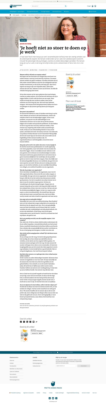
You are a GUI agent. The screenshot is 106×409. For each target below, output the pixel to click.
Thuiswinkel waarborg (15, 392)
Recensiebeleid (13, 377)
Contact (12, 363)
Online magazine (16, 15)
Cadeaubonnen (36, 366)
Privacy (44, 392)
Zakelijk (35, 357)
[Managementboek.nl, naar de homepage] (16, 7)
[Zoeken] (47, 6)
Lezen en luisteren (14, 371)
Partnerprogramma (14, 379)
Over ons (12, 360)
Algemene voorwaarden (28, 392)
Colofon (38, 392)
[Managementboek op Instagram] (56, 398)
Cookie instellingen (59, 392)
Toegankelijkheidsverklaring (73, 392)
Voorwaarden (13, 366)
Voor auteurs (13, 374)
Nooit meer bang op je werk (73, 93)
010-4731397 (93, 11)
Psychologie (23, 15)
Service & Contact (86, 392)
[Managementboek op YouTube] (53, 398)
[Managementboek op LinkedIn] (50, 398)
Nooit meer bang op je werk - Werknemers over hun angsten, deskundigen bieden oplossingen (76, 108)
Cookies (50, 392)
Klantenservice (14, 357)
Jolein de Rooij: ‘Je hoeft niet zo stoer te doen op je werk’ (39, 15)
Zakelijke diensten (37, 360)
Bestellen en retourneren (16, 368)
